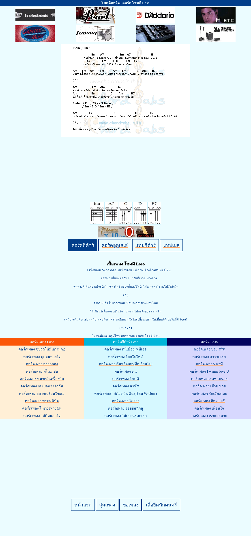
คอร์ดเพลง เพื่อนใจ (209, 408)
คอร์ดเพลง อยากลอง (42, 364)
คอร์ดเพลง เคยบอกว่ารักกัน (41, 386)
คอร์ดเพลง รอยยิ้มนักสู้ (125, 408)
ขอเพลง (130, 504)
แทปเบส (171, 245)
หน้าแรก (83, 504)
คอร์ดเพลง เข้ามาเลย (209, 386)
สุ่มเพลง (107, 504)
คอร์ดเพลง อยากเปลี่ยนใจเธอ (41, 393)
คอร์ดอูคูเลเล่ (115, 245)
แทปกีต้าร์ (145, 245)
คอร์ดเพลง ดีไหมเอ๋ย (42, 371)
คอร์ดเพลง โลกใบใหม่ (125, 357)
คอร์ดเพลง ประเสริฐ (209, 349)
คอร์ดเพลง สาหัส (125, 386)
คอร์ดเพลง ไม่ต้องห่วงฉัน (41, 408)
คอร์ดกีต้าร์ (82, 245)
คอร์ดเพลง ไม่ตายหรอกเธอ (125, 416)
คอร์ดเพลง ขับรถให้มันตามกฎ (41, 349)
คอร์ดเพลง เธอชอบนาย (209, 379)
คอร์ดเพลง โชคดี (125, 379)
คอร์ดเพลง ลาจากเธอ (209, 357)
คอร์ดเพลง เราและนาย (209, 416)
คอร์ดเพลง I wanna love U (209, 371)
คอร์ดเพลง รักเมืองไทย (209, 393)
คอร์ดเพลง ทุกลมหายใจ (41, 357)
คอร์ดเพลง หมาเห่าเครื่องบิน (42, 379)
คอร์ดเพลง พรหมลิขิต (42, 401)
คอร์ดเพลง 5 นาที (209, 364)
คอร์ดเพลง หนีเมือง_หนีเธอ (125, 349)
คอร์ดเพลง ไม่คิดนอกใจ (41, 416)
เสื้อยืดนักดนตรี (161, 504)
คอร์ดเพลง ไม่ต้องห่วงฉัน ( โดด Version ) (125, 393)
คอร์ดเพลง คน (125, 371)
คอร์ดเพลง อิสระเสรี (209, 401)
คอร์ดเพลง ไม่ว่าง (125, 401)
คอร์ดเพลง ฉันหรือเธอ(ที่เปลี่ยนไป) (125, 364)
